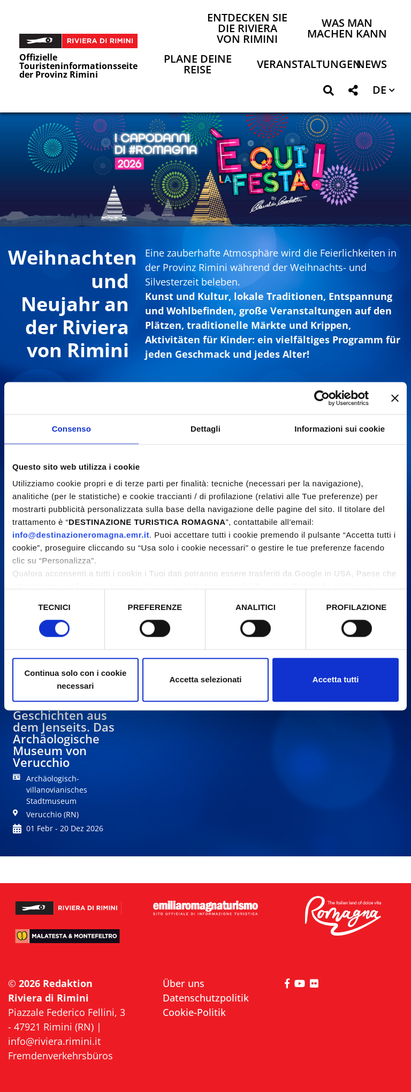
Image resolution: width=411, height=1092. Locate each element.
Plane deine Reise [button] (198, 65)
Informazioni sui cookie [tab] (339, 428)
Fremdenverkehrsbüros (60, 1055)
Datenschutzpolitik (206, 997)
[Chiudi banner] (395, 398)
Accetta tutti (336, 679)
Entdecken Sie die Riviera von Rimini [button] (247, 29)
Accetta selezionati (205, 679)
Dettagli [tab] (205, 428)
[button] (328, 92)
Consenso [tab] (71, 428)
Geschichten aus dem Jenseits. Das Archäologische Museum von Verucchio (64, 738)
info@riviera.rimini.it (54, 1041)
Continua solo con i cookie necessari (75, 679)
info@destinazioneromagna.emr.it (80, 534)
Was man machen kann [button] (347, 29)
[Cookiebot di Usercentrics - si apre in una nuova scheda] (322, 398)
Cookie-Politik (194, 1012)
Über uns (183, 983)
